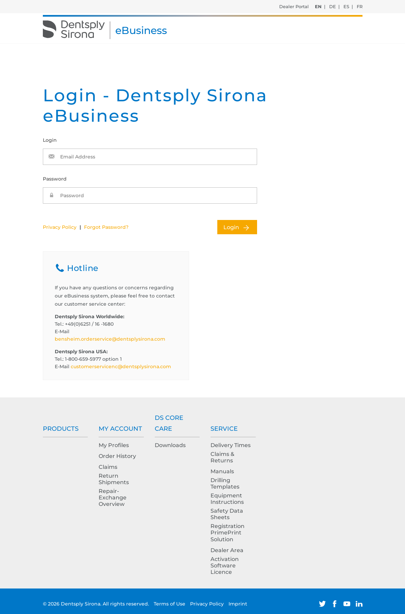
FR (359, 6)
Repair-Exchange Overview (112, 497)
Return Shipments (114, 479)
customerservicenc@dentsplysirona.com (121, 366)
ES (346, 6)
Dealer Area (226, 550)
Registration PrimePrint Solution (227, 532)
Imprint (238, 604)
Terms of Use (170, 604)
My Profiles (114, 445)
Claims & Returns (222, 457)
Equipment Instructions (227, 498)
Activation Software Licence (224, 565)
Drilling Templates (224, 483)
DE (332, 6)
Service (224, 428)
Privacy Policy (60, 227)
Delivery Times (230, 445)
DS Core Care (169, 423)
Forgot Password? (106, 227)
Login (231, 227)
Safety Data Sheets (226, 514)
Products (61, 428)
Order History (117, 456)
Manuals (222, 471)
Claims (108, 467)
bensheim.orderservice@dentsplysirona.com (110, 339)
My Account (120, 428)
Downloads (170, 445)
